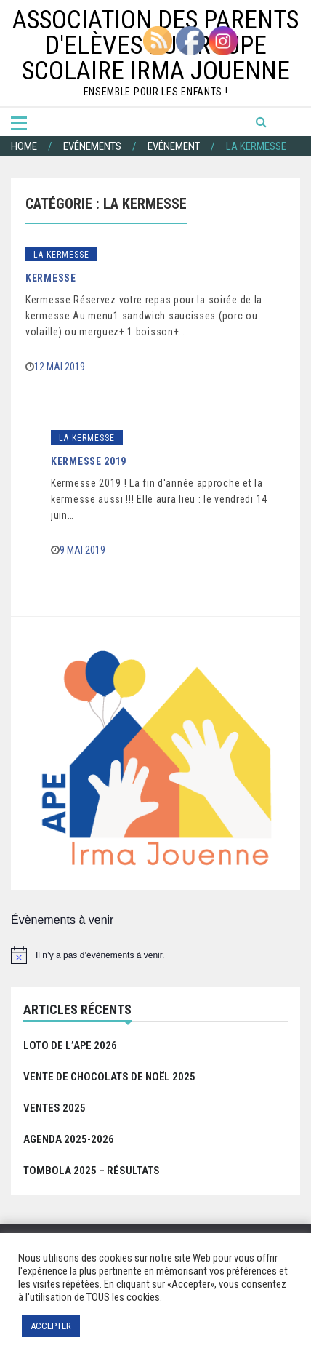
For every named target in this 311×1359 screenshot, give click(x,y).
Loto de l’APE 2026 (70, 1045)
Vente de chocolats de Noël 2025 (109, 1076)
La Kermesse (61, 255)
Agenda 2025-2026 (68, 1139)
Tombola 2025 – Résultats (91, 1170)
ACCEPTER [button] (51, 1325)
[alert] (155, 955)
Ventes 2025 (54, 1108)
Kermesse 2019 (88, 461)
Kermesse (50, 278)
